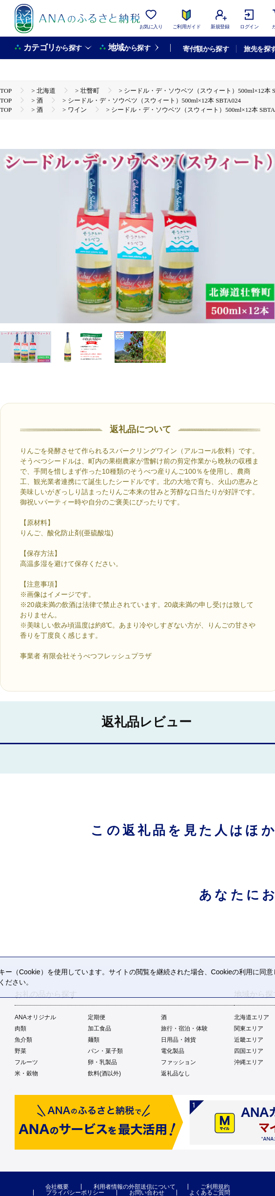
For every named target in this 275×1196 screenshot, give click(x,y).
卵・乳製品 (102, 1062)
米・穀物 (26, 1073)
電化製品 (172, 1051)
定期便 (96, 1017)
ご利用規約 (215, 1186)
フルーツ (26, 1062)
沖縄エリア (248, 1062)
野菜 (20, 1051)
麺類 (93, 1039)
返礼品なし (175, 1073)
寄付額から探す (206, 49)
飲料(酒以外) (104, 1073)
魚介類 (23, 1039)
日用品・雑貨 (178, 1039)
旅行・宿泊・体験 (184, 1028)
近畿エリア (248, 1039)
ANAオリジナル (35, 1017)
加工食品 (99, 1028)
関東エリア (248, 1028)
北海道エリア (251, 1017)
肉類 (20, 1028)
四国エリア (248, 1051)
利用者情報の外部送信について (135, 1186)
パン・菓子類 (105, 1051)
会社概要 (57, 1186)
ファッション (178, 1062)
